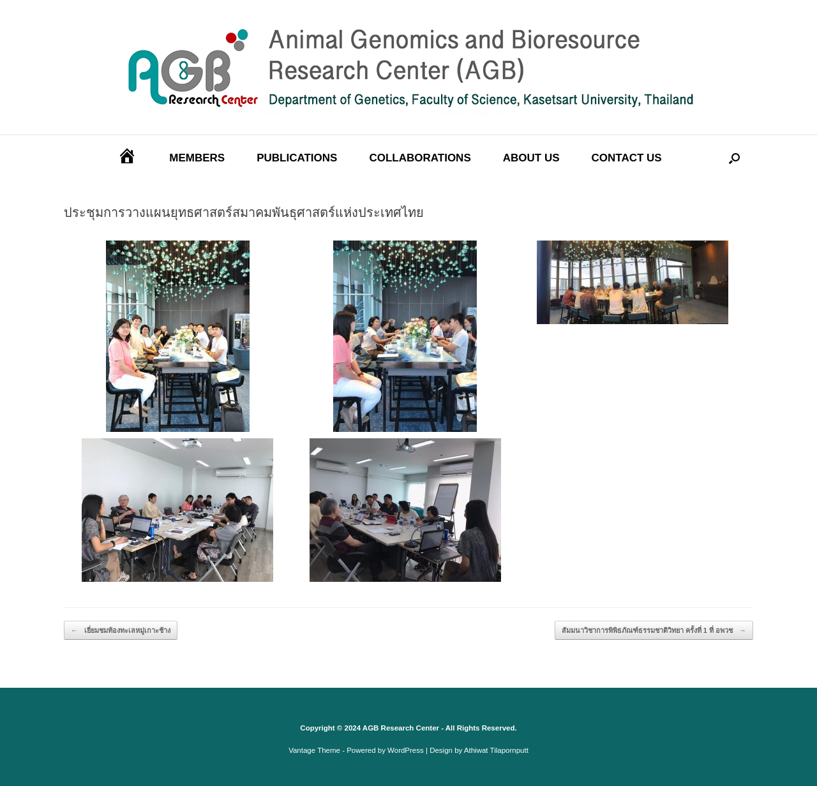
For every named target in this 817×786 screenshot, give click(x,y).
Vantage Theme (314, 750)
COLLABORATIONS (419, 158)
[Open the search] (734, 158)
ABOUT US (531, 158)
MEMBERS (197, 158)
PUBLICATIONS (297, 158)
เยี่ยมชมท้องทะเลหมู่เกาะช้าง (120, 630)
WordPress (405, 750)
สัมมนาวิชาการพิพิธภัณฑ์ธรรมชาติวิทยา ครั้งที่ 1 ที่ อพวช (654, 630)
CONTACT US (627, 158)
